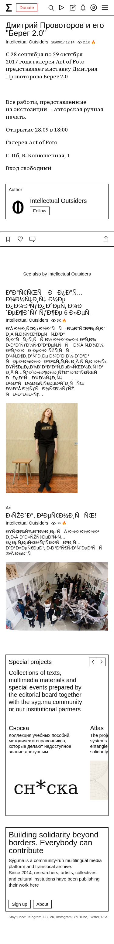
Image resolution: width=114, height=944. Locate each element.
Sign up (19, 904)
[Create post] (72, 8)
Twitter (94, 917)
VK (52, 917)
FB (45, 917)
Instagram (64, 917)
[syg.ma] (9, 8)
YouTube (80, 917)
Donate (26, 7)
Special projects (30, 661)
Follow (39, 210)
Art (9, 507)
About (42, 904)
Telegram (34, 917)
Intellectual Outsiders (27, 41)
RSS (104, 917)
